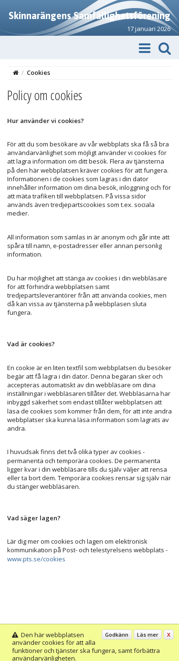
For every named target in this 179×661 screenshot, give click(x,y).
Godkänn (116, 634)
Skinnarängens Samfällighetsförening (89, 15)
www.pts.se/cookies (36, 559)
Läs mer (147, 634)
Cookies (38, 72)
